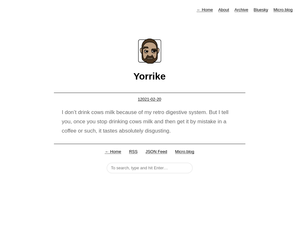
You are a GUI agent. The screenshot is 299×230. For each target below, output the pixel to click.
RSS (133, 151)
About (223, 9)
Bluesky (261, 9)
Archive (241, 9)
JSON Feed (156, 151)
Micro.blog (283, 9)
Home (205, 9)
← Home (113, 151)
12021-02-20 (149, 99)
